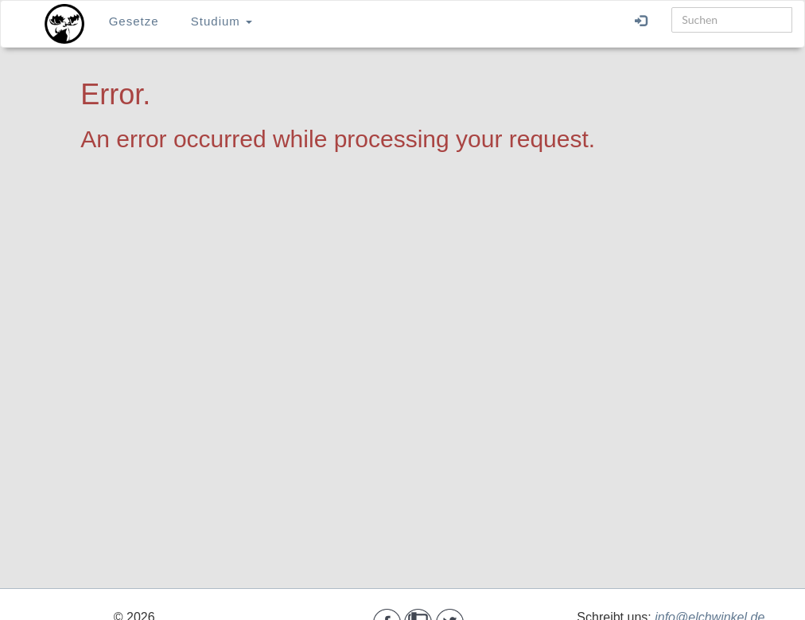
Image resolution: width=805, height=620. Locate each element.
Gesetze (134, 21)
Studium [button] (221, 21)
